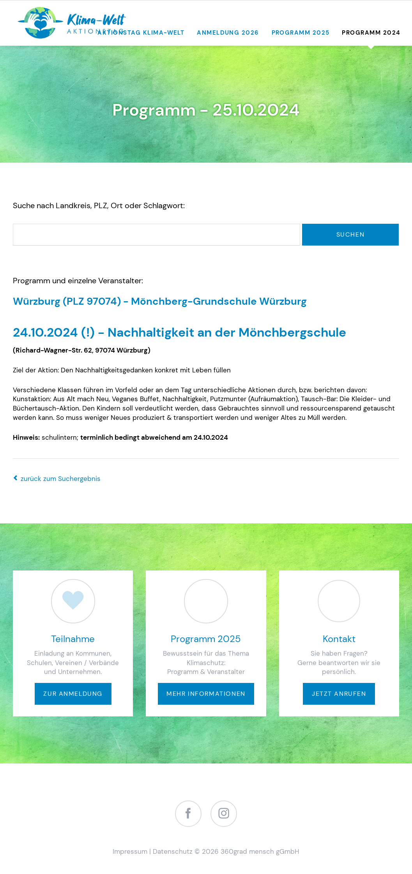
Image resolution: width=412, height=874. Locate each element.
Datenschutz (173, 851)
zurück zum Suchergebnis (61, 478)
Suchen (350, 234)
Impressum (130, 851)
